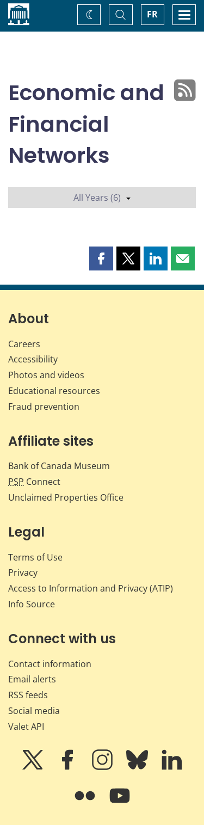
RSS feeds (28, 695)
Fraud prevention (43, 406)
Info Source (31, 604)
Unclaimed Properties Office (65, 497)
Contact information (49, 664)
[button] (101, 258)
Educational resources (54, 391)
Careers (24, 344)
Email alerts (32, 679)
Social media (34, 711)
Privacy (23, 572)
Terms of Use (35, 557)
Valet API (26, 726)
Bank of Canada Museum (59, 466)
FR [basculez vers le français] (152, 14)
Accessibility (33, 359)
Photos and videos (46, 375)
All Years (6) (102, 198)
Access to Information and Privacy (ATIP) (90, 588)
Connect (34, 482)
